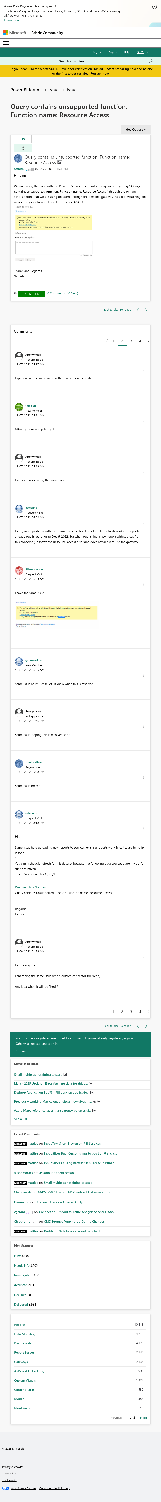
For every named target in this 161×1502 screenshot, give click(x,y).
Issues (54, 89)
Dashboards (22, 1343)
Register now (99, 73)
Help (127, 52)
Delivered (31, 294)
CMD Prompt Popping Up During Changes (74, 1221)
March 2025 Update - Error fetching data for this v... (51, 1083)
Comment (22, 1051)
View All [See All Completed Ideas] (21, 1118)
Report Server (24, 1352)
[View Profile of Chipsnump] (22, 1221)
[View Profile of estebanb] (31, 507)
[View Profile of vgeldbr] (19, 1212)
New (17, 1256)
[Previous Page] (105, 341)
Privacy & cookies (12, 1467)
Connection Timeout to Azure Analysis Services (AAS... (77, 1212)
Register (98, 52)
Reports (19, 1325)
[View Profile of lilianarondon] (34, 569)
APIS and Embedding (29, 1371)
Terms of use (10, 1473)
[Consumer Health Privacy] (54, 1488)
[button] (23, 148)
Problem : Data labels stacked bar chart (72, 1231)
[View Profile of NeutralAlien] (33, 762)
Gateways (21, 1362)
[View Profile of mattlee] (32, 1143)
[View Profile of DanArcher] (22, 1202)
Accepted (21, 1285)
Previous (116, 1417)
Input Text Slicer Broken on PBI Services (72, 1143)
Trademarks (9, 1480)
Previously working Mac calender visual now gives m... (53, 1101)
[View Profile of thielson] (30, 405)
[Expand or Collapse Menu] (6, 43)
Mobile (19, 1399)
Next (143, 1417)
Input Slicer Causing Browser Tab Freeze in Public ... (80, 1163)
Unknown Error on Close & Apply (59, 1202)
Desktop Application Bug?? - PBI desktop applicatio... (52, 1092)
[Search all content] (106, 61)
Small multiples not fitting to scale (38, 1074)
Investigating (23, 1275)
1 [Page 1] (113, 340)
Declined (20, 1295)
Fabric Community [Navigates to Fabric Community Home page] (47, 32)
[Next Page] (147, 341)
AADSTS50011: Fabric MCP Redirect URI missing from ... (77, 1192)
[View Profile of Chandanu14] (23, 1192)
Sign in (113, 52)
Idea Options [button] (134, 129)
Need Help (22, 1408)
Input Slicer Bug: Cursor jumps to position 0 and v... (80, 1153)
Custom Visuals (25, 1380)
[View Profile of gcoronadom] (33, 660)
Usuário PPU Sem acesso (56, 1173)
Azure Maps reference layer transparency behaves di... (53, 1110)
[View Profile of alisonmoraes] (23, 1173)
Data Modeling (25, 1334)
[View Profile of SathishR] (20, 169)
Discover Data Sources (30, 887)
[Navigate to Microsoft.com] (14, 32)
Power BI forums (26, 89)
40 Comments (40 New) (62, 293)
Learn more (12, 20)
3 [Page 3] (131, 340)
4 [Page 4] (140, 340)
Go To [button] (140, 52)
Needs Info (22, 1265)
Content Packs (24, 1389)
